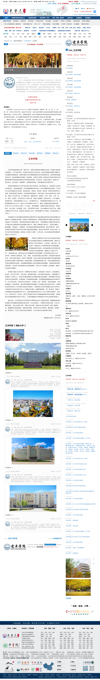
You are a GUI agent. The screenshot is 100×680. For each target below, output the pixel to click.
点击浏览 (57, 141)
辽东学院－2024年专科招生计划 (76, 475)
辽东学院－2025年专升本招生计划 (76, 464)
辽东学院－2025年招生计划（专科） (77, 458)
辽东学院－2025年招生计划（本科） (77, 422)
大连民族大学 (57, 538)
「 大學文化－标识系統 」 (74, 400)
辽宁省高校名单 (27, 41)
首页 (11, 41)
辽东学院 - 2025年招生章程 (74, 433)
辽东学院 (70, 68)
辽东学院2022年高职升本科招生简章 (77, 509)
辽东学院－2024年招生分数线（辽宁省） (78, 438)
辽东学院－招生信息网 (74, 74)
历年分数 (31, 153)
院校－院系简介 (72, 100)
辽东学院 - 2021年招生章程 (74, 542)
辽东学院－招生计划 (73, 93)
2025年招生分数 (71, 416)
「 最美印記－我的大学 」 (74, 411)
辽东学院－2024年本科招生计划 (76, 469)
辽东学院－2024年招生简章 (74, 480)
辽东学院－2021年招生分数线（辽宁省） (78, 531)
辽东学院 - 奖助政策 (72, 553)
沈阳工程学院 (12, 538)
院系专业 (39, 153)
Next (92, 225)
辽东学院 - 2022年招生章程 (74, 515)
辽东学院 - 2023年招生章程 (74, 498)
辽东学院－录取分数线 (74, 87)
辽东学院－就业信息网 (74, 81)
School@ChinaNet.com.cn (50, 547)
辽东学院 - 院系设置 (72, 520)
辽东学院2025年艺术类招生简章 (76, 427)
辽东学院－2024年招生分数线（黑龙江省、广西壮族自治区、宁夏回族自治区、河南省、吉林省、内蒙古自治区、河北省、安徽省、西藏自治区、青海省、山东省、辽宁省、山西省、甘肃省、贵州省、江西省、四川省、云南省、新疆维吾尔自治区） (80, 448)
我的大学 (55, 153)
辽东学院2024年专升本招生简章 (76, 486)
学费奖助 (47, 153)
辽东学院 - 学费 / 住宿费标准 (75, 548)
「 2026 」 (77, 389)
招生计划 (23, 153)
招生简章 (15, 153)
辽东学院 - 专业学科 (72, 526)
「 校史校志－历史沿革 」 (74, 405)
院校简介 (7, 153)
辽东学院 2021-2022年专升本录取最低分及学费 (80, 504)
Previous (66, 225)
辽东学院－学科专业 (73, 106)
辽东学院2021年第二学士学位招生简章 (78, 537)
